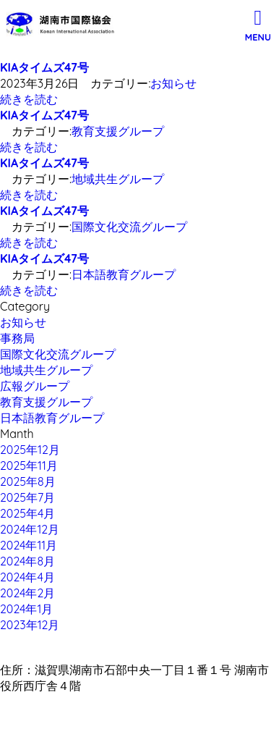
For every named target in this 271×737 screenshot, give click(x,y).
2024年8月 (27, 561)
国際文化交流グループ (129, 226)
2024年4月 (27, 577)
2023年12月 (29, 625)
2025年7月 (27, 497)
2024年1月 (26, 609)
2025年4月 (27, 513)
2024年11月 (28, 545)
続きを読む (29, 99)
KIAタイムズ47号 (44, 67)
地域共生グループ (118, 179)
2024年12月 (29, 529)
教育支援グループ (118, 131)
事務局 (17, 338)
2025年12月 (30, 449)
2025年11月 (29, 465)
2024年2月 (27, 593)
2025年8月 (28, 481)
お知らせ (173, 83)
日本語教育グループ (124, 274)
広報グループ (34, 386)
